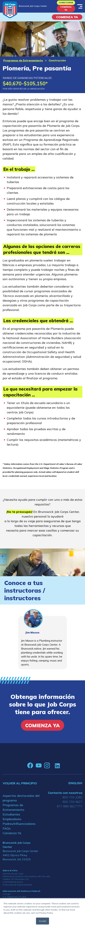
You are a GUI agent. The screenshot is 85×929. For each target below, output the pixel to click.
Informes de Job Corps (13, 873)
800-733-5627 (72, 802)
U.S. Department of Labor (14, 896)
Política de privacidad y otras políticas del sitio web (26, 876)
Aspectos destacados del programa (21, 798)
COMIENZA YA (67, 17)
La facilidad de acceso (13, 882)
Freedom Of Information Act (16, 879)
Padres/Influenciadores (19, 824)
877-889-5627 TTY (69, 806)
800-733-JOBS (72, 797)
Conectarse (66, 2)
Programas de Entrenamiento (23, 60)
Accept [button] (42, 921)
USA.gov (7, 894)
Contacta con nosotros (65, 793)
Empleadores (12, 819)
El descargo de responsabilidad (17, 884)
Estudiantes (11, 814)
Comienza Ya (66, 8)
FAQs (7, 828)
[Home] (10, 9)
